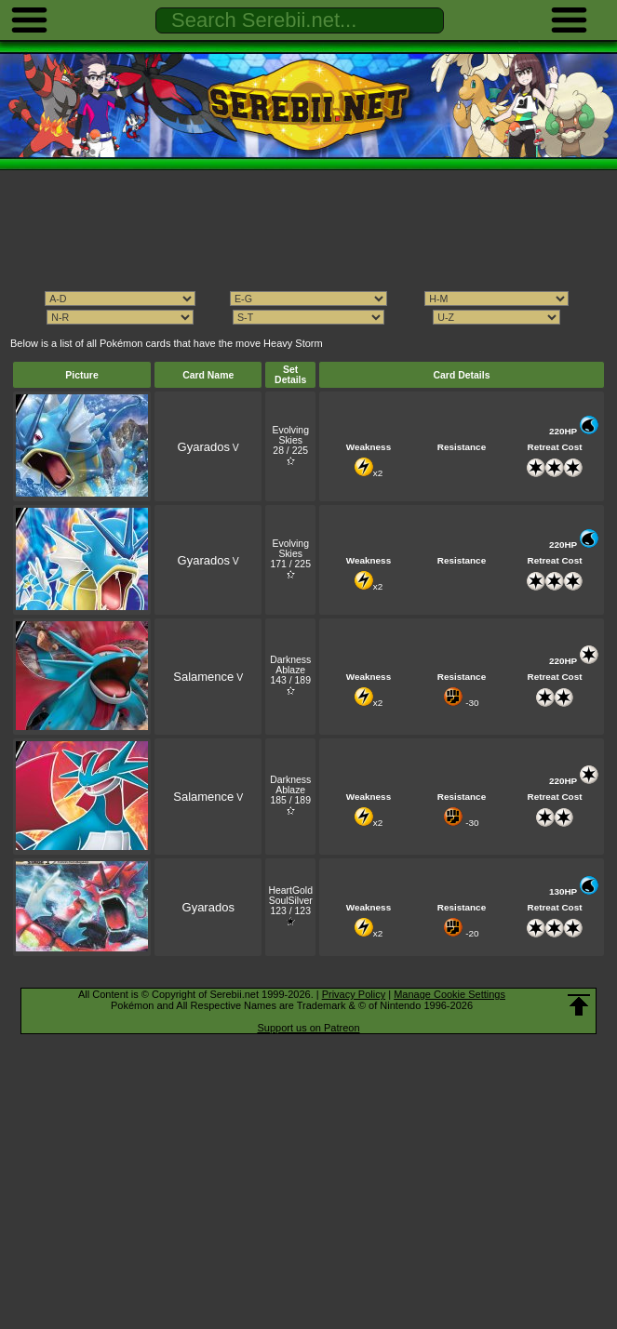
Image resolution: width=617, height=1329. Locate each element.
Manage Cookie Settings (449, 994)
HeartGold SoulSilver (290, 895)
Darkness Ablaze (290, 665)
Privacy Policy (353, 994)
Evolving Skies (290, 435)
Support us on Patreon (308, 1027)
